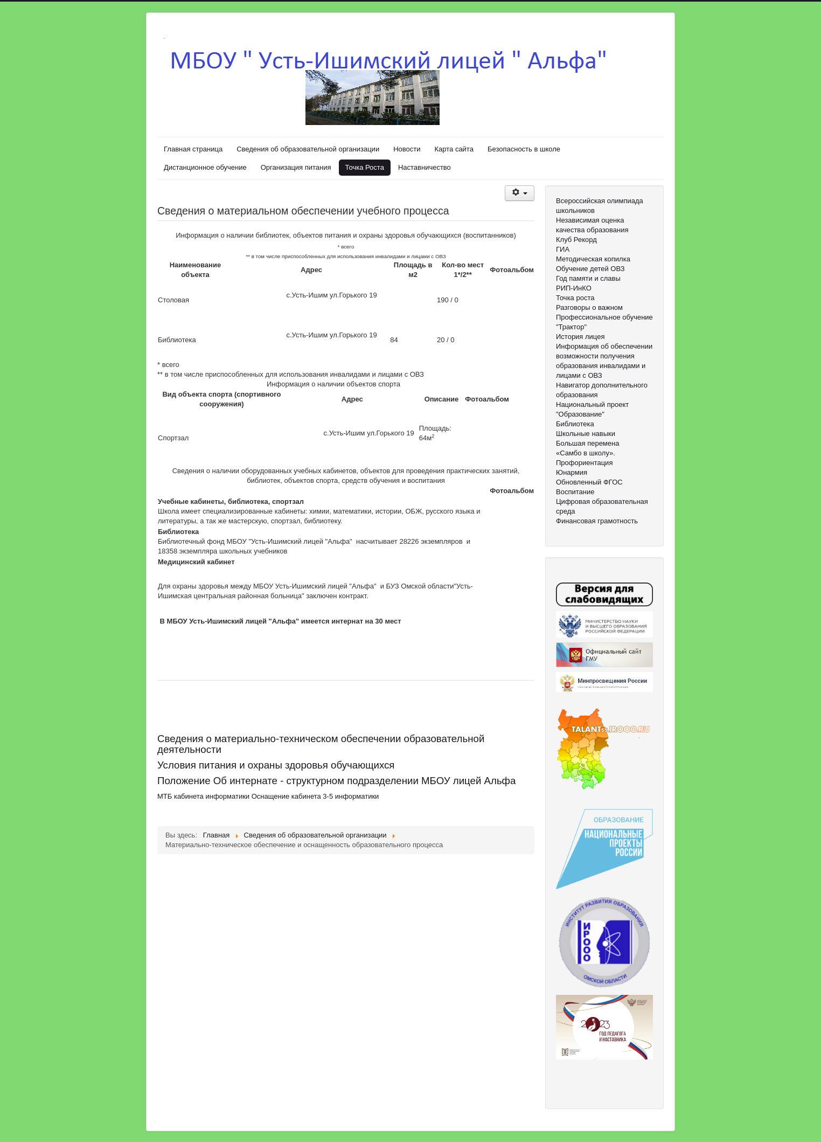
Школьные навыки (585, 434)
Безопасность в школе (524, 149)
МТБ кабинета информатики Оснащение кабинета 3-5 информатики (268, 796)
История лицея (580, 337)
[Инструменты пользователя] (519, 193)
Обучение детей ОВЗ (590, 269)
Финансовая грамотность (597, 521)
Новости (406, 149)
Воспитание (575, 492)
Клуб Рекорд (576, 240)
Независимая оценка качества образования (592, 225)
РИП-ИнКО (574, 288)
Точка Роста (364, 167)
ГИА (562, 249)
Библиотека (575, 424)
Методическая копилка (593, 259)
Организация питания (296, 167)
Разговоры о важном (589, 307)
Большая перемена (587, 443)
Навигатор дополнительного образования (602, 390)
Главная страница (193, 149)
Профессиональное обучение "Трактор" (604, 322)
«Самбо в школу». (585, 453)
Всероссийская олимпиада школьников (599, 205)
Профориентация (584, 463)
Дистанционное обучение (205, 167)
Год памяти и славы (588, 278)
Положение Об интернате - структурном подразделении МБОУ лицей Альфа (336, 780)
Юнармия (571, 472)
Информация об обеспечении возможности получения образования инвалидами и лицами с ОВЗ (604, 360)
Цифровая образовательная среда (602, 506)
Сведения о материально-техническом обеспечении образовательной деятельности (320, 744)
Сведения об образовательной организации (307, 149)
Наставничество (424, 167)
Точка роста (575, 298)
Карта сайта (453, 149)
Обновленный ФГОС (589, 482)
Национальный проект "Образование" (592, 409)
